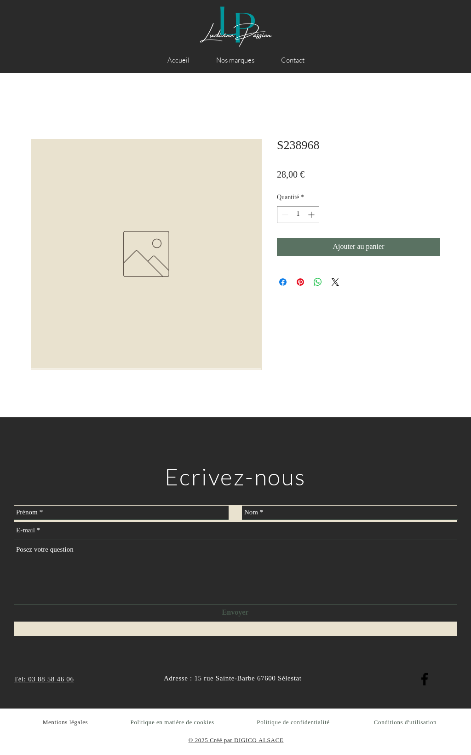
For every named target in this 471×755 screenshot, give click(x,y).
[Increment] (312, 215)
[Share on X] (335, 282)
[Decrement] (284, 215)
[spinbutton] (298, 215)
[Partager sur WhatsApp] (317, 282)
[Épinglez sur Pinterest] (300, 282)
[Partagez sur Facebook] (282, 282)
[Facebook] (424, 679)
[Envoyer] (235, 613)
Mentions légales (65, 722)
